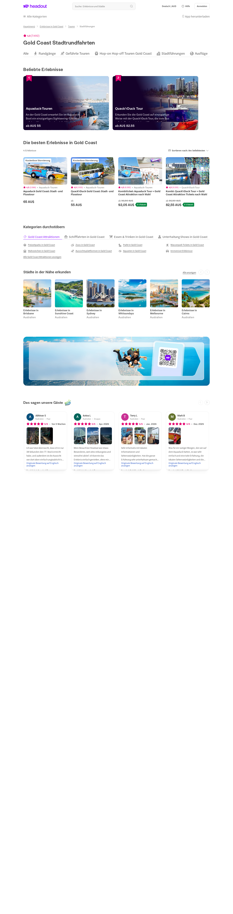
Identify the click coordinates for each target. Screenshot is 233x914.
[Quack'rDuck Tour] (164, 109)
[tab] (43, 236)
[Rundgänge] (47, 53)
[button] (185, 6)
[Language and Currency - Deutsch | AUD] (169, 6)
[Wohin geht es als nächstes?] (103, 6)
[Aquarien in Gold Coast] (132, 251)
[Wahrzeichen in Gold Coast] (39, 251)
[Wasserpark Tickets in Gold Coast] (185, 245)
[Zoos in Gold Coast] (83, 245)
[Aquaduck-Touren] (69, 109)
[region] (116, 53)
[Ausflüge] (201, 53)
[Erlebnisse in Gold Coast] (51, 26)
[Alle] (26, 53)
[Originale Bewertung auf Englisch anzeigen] (45, 464)
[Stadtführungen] (173, 53)
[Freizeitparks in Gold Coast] (39, 245)
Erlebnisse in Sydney (94, 312)
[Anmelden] (202, 6)
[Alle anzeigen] (189, 272)
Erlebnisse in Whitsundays (126, 312)
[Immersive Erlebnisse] (179, 251)
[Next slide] (207, 402)
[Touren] (71, 26)
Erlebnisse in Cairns (189, 312)
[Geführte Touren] (78, 53)
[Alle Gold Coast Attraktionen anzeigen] (42, 256)
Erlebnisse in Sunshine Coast (64, 312)
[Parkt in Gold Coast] (130, 245)
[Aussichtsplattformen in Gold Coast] (91, 251)
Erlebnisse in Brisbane (30, 312)
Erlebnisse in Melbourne (157, 312)
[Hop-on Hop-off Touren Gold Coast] (126, 53)
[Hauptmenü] (29, 26)
